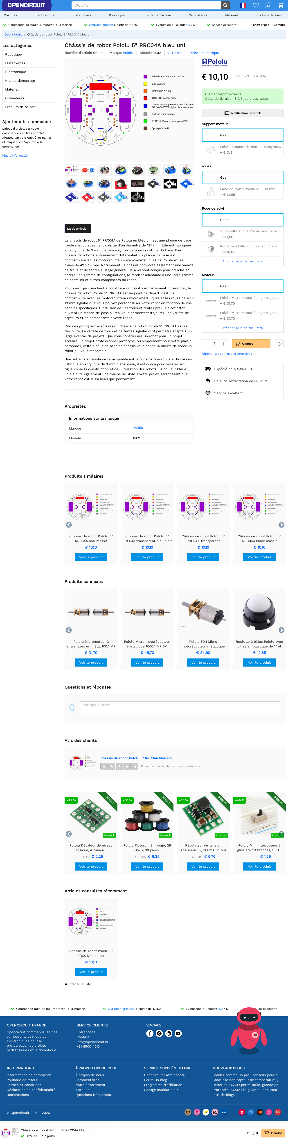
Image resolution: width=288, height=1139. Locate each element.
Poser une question (96, 705)
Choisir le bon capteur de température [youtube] (247, 1080)
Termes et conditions (24, 1085)
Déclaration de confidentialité (31, 1090)
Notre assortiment (90, 1085)
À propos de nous (89, 1075)
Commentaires (87, 1080)
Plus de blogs (224, 1095)
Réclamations (18, 1095)
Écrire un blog (155, 1080)
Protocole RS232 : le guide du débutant (245, 1090)
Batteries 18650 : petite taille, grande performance (247, 1085)
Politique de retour (22, 1080)
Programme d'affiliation (163, 1085)
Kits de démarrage (157, 15)
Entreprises (261, 25)
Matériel (231, 15)
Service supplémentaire (167, 1068)
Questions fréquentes (93, 1095)
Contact (279, 25)
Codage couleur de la (161, 1090)
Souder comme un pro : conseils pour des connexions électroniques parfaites (247, 1075)
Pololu (132, 428)
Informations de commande (29, 1075)
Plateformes (81, 15)
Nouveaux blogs (229, 1068)
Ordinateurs (198, 15)
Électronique (44, 15)
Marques (10, 15)
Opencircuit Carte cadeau (164, 1075)
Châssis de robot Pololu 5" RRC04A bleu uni (136, 758)
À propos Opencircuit (96, 1068)
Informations (20, 1068)
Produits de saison (270, 15)
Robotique (117, 15)
